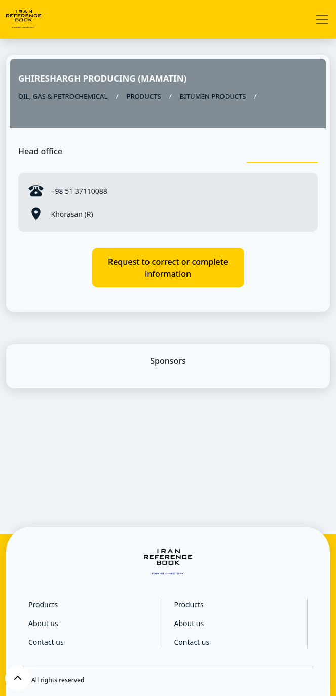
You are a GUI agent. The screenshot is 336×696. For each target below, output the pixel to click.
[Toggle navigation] (322, 19)
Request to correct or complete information (168, 267)
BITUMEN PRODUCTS (213, 96)
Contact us (46, 642)
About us (43, 623)
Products (43, 604)
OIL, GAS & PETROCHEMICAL (62, 96)
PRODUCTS (144, 96)
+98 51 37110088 (79, 191)
